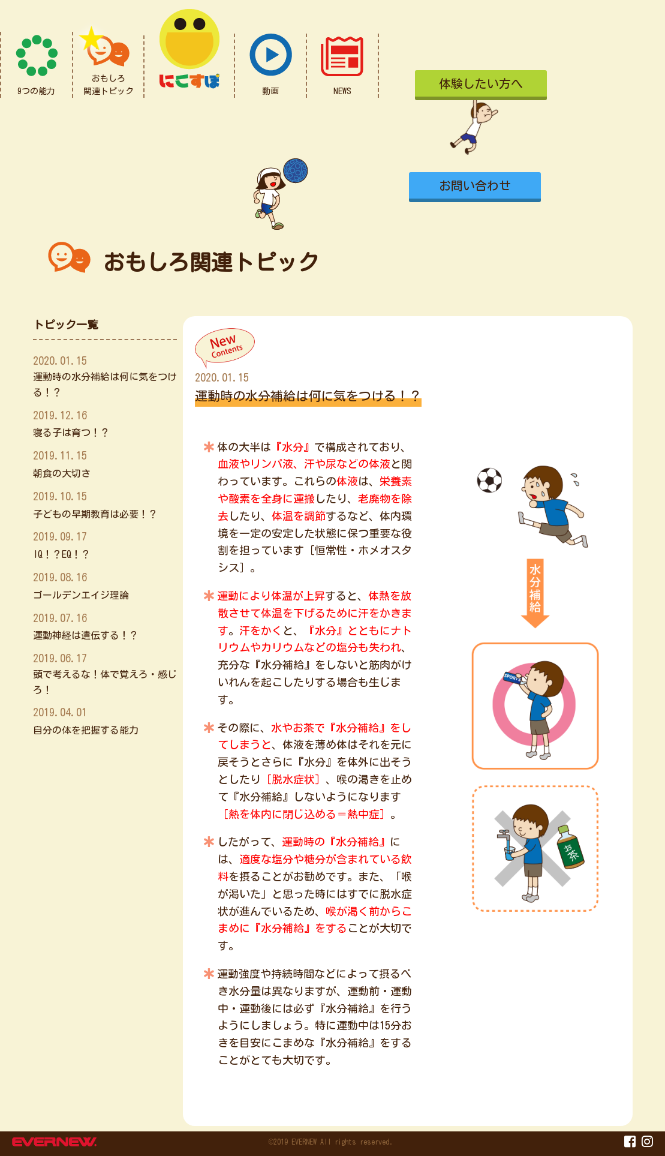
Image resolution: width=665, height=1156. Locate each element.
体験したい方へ (481, 83)
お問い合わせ (475, 185)
